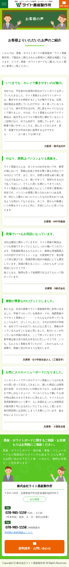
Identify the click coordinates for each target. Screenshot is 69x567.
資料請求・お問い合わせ (34, 548)
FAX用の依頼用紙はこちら (19, 532)
